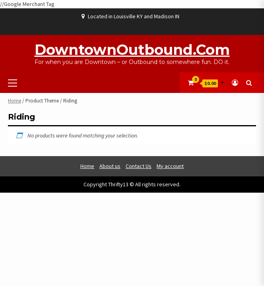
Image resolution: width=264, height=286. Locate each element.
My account (170, 166)
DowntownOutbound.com (132, 49)
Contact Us (138, 166)
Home (14, 100)
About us (109, 166)
